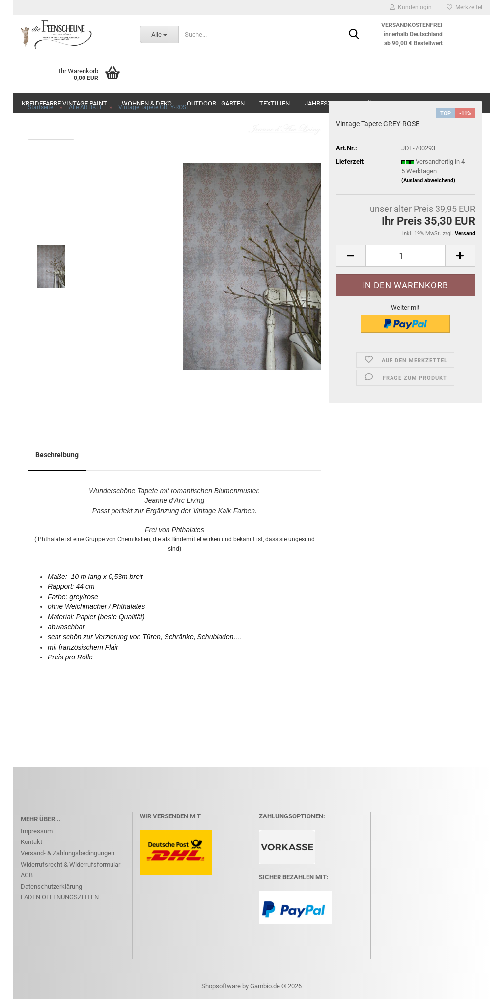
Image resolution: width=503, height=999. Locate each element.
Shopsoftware (221, 986)
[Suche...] (159, 34)
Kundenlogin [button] (411, 7)
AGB (27, 875)
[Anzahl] (405, 256)
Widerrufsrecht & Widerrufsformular (70, 864)
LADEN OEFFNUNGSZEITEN (60, 897)
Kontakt (31, 841)
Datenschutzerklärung (51, 886)
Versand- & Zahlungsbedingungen (67, 853)
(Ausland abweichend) (428, 180)
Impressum (37, 831)
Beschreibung (57, 455)
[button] (350, 256)
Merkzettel (464, 7)
